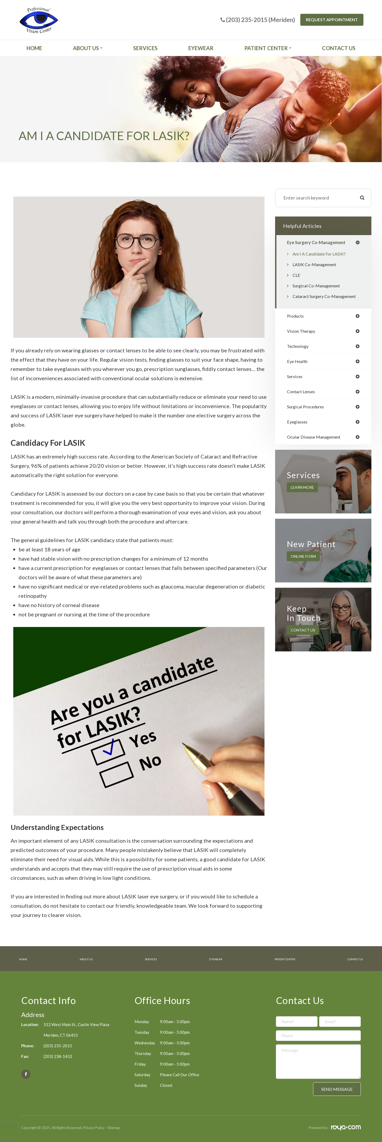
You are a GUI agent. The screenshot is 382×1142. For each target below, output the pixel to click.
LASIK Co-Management (317, 265)
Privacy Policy (94, 1127)
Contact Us (338, 48)
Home (34, 48)
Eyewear (201, 48)
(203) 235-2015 (58, 1045)
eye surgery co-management (319, 242)
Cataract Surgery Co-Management (314, 301)
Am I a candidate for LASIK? (322, 254)
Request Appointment (332, 19)
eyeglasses (298, 434)
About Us (84, 958)
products (296, 324)
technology (299, 356)
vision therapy (302, 340)
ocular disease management (317, 450)
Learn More (302, 500)
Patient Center (278, 958)
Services (145, 48)
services (296, 387)
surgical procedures (308, 418)
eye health (298, 371)
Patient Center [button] (267, 48)
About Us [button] (87, 48)
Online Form (303, 569)
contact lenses (303, 403)
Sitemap (113, 1127)
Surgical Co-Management (319, 286)
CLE (297, 276)
